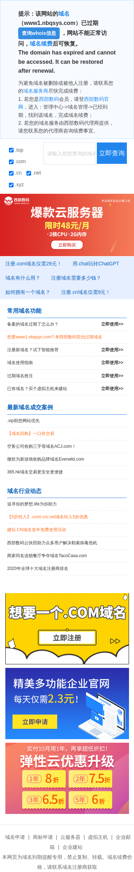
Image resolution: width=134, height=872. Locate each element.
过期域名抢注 (65, 376)
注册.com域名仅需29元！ (33, 263)
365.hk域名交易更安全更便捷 (35, 471)
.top (16, 150)
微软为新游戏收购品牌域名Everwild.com (45, 459)
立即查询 (112, 153)
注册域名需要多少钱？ (76, 278)
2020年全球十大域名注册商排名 (37, 568)
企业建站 (73, 847)
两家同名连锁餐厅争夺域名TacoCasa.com (47, 555)
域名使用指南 (65, 362)
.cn (15, 173)
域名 (64, 14)
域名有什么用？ (22, 278)
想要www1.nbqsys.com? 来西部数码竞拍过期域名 (54, 336)
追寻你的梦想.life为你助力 (32, 504)
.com (17, 161)
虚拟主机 (98, 837)
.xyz (16, 184)
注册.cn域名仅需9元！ (85, 292)
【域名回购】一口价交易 (30, 433)
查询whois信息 (39, 33)
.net (33, 173)
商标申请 (43, 837)
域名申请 (15, 837)
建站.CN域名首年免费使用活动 (36, 529)
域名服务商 (35, 91)
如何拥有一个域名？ (27, 292)
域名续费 (41, 44)
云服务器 (70, 837)
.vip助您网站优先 (23, 420)
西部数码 (49, 99)
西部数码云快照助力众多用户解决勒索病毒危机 (52, 542)
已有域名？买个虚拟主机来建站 (65, 388)
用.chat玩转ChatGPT (96, 263)
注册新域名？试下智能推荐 (65, 350)
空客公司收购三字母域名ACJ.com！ (41, 446)
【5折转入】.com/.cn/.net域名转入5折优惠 (47, 516)
